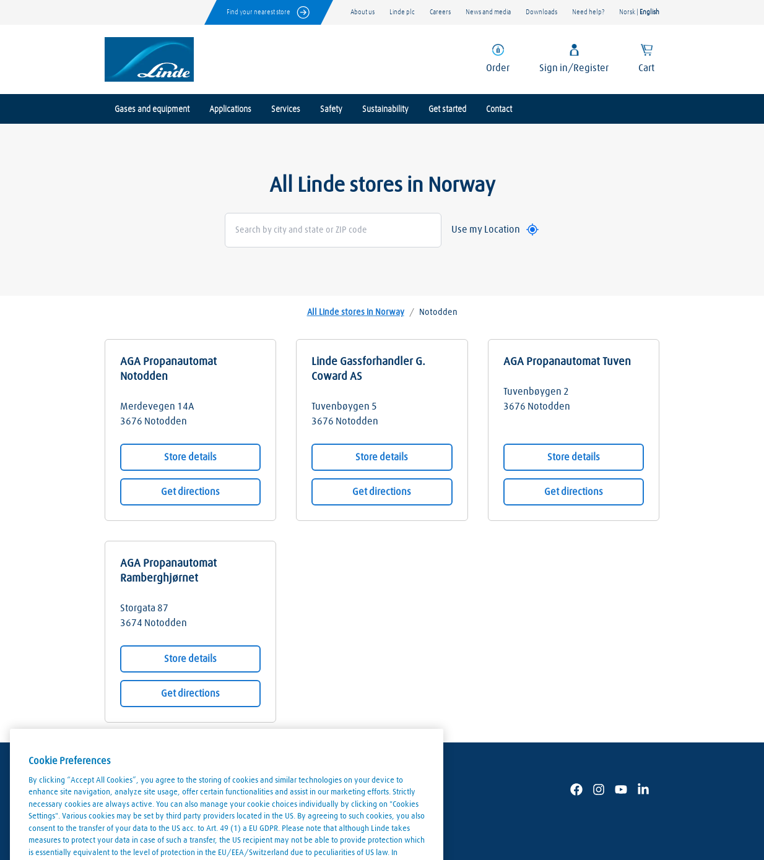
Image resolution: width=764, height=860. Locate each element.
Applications (230, 109)
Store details (190, 457)
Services (285, 109)
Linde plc (402, 12)
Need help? (588, 12)
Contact (499, 109)
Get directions (190, 492)
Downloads (541, 12)
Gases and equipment (152, 109)
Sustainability (385, 109)
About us (362, 12)
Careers (440, 12)
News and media (488, 12)
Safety (331, 109)
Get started (447, 109)
